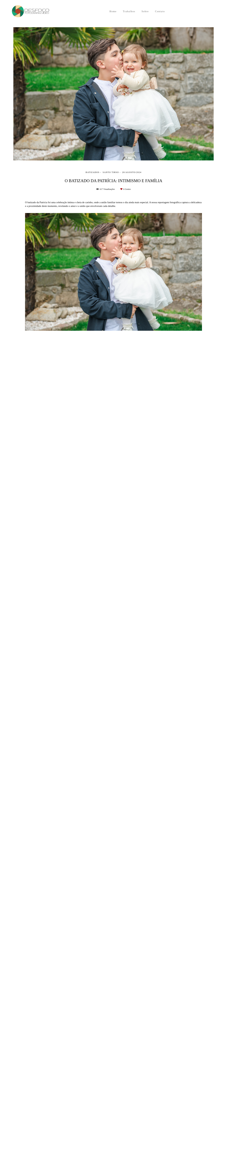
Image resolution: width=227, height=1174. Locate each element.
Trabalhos (129, 11)
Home (113, 11)
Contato (160, 11)
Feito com (113, 1171)
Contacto (65, 1161)
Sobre (145, 11)
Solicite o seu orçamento (189, 376)
